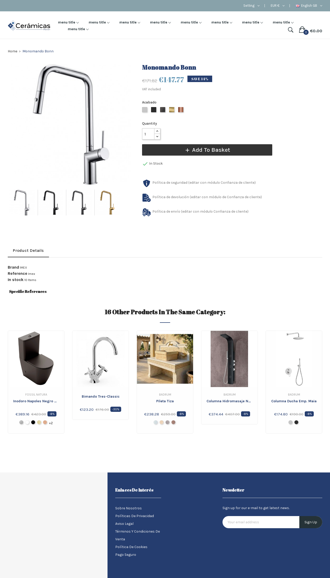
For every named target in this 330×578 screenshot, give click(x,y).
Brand (13, 267)
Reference (17, 273)
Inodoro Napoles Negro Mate (36, 401)
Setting (248, 5)
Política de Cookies (131, 547)
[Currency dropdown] (278, 5)
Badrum (165, 394)
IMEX (23, 267)
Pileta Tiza (165, 401)
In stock (15, 280)
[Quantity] (148, 134)
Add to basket (205, 149)
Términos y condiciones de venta (137, 535)
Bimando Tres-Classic (101, 396)
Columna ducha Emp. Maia (294, 401)
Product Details (28, 250)
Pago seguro (125, 554)
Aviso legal (124, 523)
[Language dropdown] (309, 5)
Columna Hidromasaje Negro (229, 401)
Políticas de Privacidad (134, 516)
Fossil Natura (36, 394)
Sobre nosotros (128, 508)
